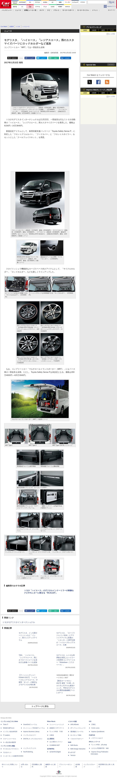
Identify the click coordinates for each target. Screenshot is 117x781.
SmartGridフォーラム (30, 724)
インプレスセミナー (29, 735)
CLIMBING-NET (55, 745)
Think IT (5, 724)
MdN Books (74, 745)
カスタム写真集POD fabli (100, 748)
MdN (69, 742)
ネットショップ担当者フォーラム (34, 728)
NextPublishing (28, 752)
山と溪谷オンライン (56, 742)
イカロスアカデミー (76, 739)
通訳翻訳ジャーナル (76, 731)
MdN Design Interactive (77, 749)
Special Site (91, 65)
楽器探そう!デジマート (57, 728)
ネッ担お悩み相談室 (9, 742)
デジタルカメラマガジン (11, 749)
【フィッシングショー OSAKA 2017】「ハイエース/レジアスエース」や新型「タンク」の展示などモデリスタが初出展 (28, 680)
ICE (90, 721)
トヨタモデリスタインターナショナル (18, 622)
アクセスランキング (93, 27)
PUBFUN (92, 735)
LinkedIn (67, 58)
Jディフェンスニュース (77, 728)
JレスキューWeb (75, 735)
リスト (21, 58)
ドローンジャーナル (9, 739)
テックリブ (71, 752)
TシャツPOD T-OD (56, 731)
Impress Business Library (31, 731)
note (55, 58)
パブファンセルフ (97, 738)
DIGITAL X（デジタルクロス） (33, 739)
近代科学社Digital (55, 752)
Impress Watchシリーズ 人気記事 (99, 90)
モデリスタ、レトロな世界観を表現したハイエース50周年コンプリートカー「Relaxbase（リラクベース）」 (65, 660)
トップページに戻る (40, 706)
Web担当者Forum (8, 728)
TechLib (72, 755)
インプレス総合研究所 (10, 731)
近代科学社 (50, 749)
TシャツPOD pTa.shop (99, 745)
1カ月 (112, 30)
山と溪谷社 (50, 739)
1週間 (103, 30)
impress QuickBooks (97, 731)
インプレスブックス (29, 748)
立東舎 (52, 735)
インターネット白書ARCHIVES (13, 756)
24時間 (94, 30)
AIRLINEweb (74, 724)
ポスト (14, 58)
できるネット (7, 752)
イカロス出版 (72, 721)
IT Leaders (6, 735)
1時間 (85, 30)
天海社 (93, 724)
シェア (31, 58)
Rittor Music (51, 721)
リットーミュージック (57, 724)
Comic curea (95, 728)
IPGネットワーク (94, 742)
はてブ (43, 58)
